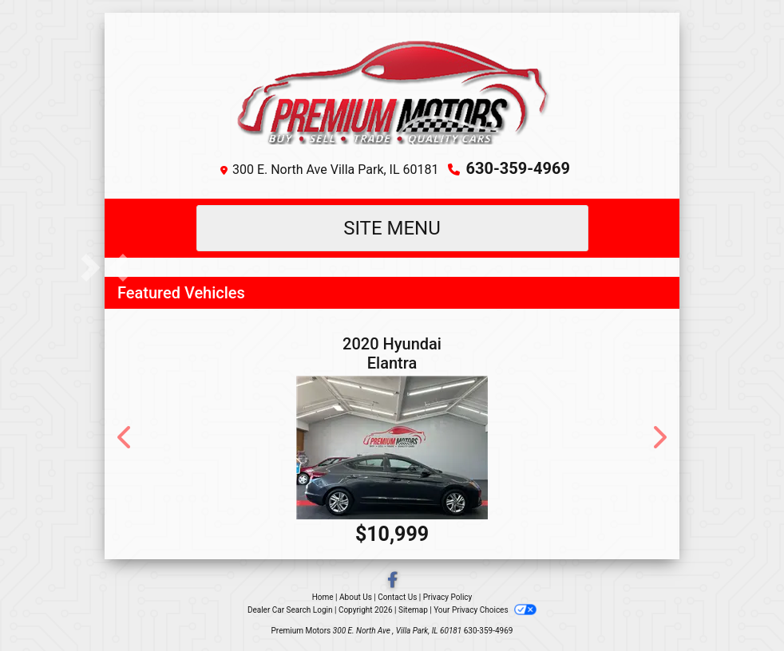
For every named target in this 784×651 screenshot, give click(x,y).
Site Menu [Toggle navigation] (392, 228)
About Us (355, 597)
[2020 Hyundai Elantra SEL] (392, 447)
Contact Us (397, 597)
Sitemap (413, 610)
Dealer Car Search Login (290, 610)
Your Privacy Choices (485, 610)
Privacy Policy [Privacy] (448, 597)
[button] (119, 267)
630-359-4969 (517, 168)
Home (323, 597)
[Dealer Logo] (392, 89)
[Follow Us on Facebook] (392, 581)
